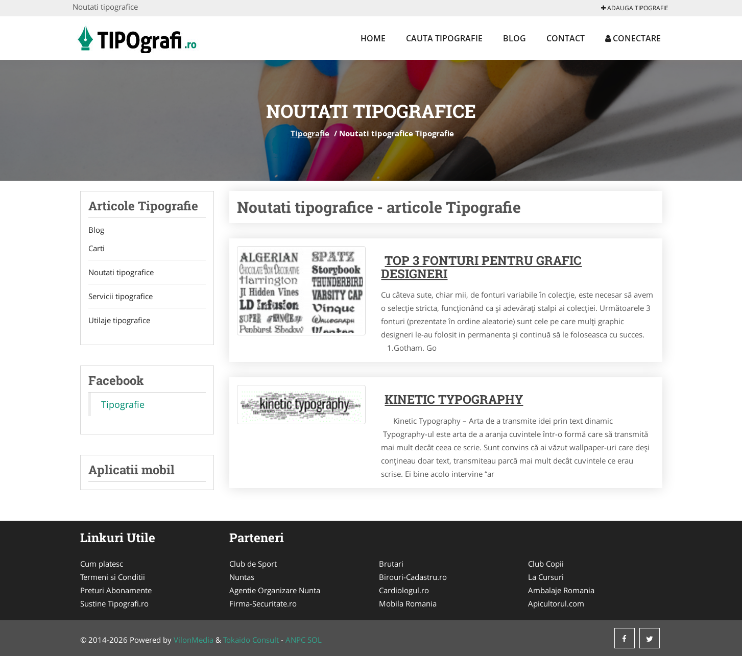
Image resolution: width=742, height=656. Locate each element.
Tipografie (310, 133)
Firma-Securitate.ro (263, 603)
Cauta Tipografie (444, 38)
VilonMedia (193, 640)
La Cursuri (546, 577)
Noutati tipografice (121, 272)
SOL (314, 640)
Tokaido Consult (251, 640)
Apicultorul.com (556, 603)
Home (373, 38)
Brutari (391, 563)
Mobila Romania (408, 603)
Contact (565, 38)
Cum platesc (101, 563)
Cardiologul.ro (404, 590)
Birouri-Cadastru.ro (413, 577)
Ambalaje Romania (561, 590)
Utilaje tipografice (119, 320)
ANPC (295, 640)
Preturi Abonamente (116, 590)
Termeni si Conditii (112, 577)
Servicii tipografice (120, 296)
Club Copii (546, 563)
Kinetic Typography (454, 399)
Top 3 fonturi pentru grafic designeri (481, 267)
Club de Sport (253, 563)
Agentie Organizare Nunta (274, 590)
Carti (96, 248)
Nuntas (241, 577)
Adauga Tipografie (634, 8)
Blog (514, 38)
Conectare (633, 38)
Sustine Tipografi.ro (114, 603)
